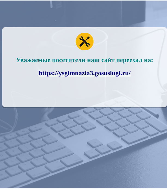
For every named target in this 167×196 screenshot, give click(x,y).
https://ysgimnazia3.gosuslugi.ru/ (84, 72)
